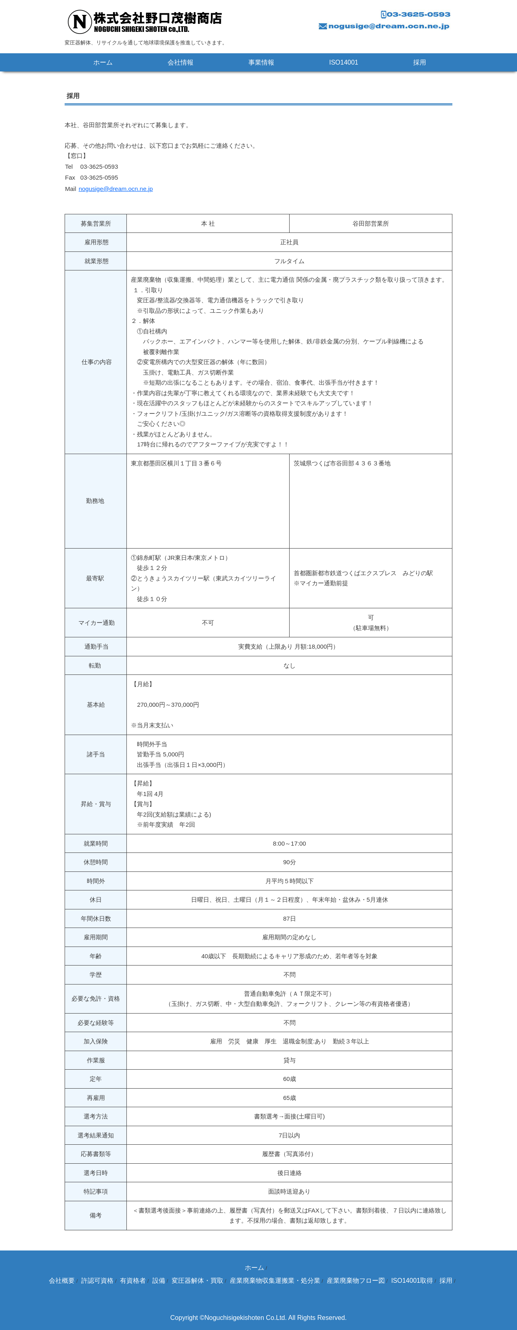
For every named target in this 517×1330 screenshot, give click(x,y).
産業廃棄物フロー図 (356, 1280)
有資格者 (133, 1280)
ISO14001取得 (412, 1280)
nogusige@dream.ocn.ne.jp (116, 188)
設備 (158, 1280)
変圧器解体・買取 (197, 1280)
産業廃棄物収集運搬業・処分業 (275, 1280)
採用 (419, 62)
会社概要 (62, 1280)
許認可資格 (97, 1280)
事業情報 (261, 62)
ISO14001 (343, 62)
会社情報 (180, 62)
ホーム (103, 62)
